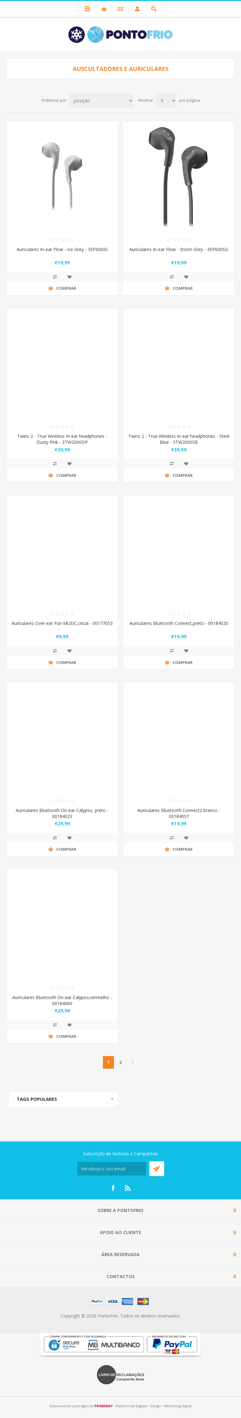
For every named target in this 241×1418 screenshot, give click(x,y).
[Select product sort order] (101, 101)
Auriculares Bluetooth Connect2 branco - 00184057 (178, 813)
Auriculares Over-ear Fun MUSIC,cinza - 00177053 (62, 623)
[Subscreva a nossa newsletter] (111, 1168)
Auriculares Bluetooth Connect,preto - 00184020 (179, 623)
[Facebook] (113, 1188)
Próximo (132, 1062)
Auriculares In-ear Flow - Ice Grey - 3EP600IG (62, 249)
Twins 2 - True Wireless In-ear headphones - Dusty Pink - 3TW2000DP (62, 439)
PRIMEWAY (103, 1406)
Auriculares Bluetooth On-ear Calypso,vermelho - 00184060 (62, 1000)
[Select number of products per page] (166, 101)
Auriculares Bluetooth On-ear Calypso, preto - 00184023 (62, 813)
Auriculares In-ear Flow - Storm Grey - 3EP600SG (178, 249)
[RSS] (128, 1188)
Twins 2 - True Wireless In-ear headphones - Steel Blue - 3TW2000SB (178, 439)
